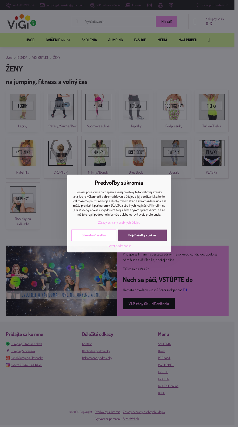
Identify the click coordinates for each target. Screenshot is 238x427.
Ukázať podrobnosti (119, 246)
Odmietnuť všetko (94, 235)
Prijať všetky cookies (142, 235)
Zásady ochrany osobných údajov (119, 222)
